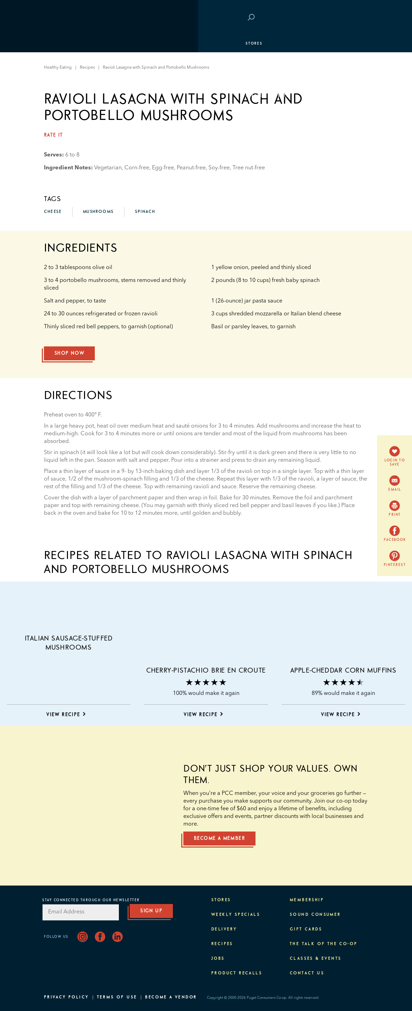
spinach (145, 212)
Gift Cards (306, 929)
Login (357, 18)
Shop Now (69, 353)
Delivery (224, 929)
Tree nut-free (248, 168)
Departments (63, 61)
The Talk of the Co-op (323, 944)
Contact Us (307, 973)
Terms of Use (117, 997)
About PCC (60, 130)
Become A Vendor (171, 997)
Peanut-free (191, 168)
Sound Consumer (315, 915)
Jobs (218, 959)
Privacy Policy (66, 997)
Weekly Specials (235, 915)
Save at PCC (329, 18)
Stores (55, 43)
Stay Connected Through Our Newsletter (91, 900)
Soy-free (219, 168)
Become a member (219, 838)
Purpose (58, 113)
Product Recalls (236, 973)
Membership (62, 78)
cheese (53, 212)
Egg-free (163, 168)
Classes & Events (69, 96)
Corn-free (136, 168)
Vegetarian (108, 168)
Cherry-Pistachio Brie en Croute (206, 670)
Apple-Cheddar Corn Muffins (343, 670)
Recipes (222, 944)
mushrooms (98, 212)
